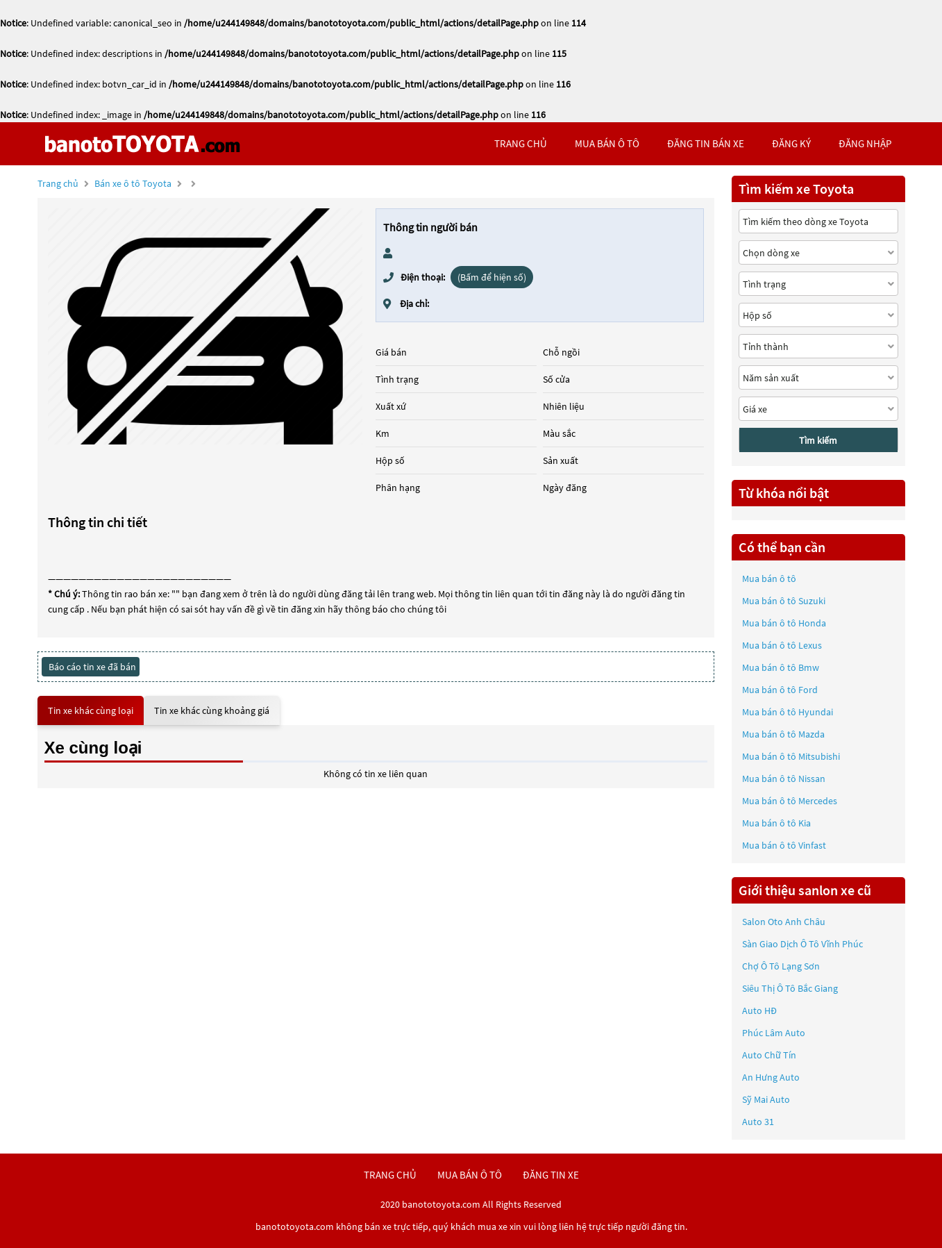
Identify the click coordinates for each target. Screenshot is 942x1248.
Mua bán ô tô (769, 578)
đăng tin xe (551, 1174)
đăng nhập (865, 143)
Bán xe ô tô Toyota (132, 183)
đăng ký (791, 143)
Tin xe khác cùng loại (90, 710)
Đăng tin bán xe (705, 143)
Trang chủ (57, 183)
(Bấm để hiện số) (491, 277)
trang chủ (520, 143)
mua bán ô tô (607, 143)
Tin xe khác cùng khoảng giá (211, 710)
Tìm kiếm (818, 440)
